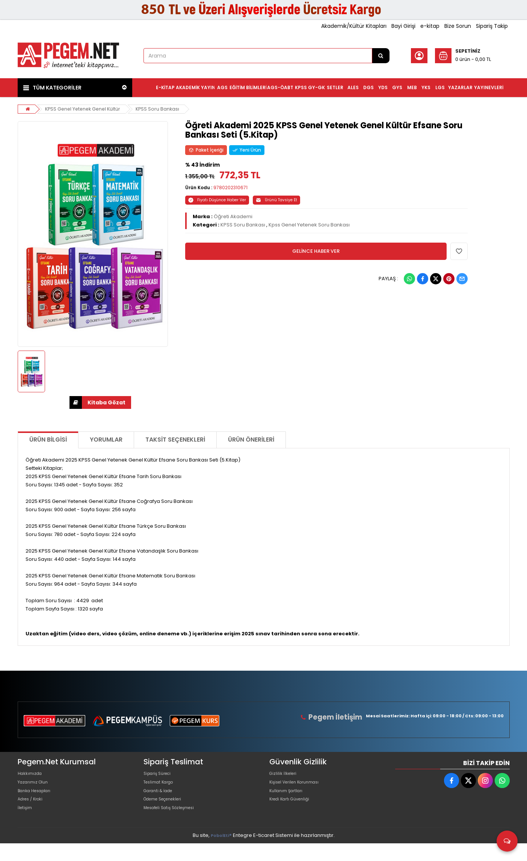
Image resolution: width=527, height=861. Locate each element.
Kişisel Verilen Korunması (299, 787)
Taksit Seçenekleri (175, 439)
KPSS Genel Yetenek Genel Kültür (85, 108)
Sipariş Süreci (160, 775)
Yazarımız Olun (36, 787)
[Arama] (381, 55)
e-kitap (429, 26)
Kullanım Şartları (288, 799)
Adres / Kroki (33, 811)
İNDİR (75, 402)
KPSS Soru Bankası (162, 108)
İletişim (26, 823)
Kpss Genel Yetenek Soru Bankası (309, 224)
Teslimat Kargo (161, 787)
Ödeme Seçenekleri (168, 811)
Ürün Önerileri (251, 439)
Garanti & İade (161, 799)
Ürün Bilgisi (48, 439)
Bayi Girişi (403, 26)
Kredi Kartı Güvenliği (293, 811)
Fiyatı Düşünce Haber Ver (217, 200)
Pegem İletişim (338, 717)
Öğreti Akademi (233, 216)
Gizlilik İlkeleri (285, 775)
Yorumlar (106, 439)
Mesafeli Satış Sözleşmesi (174, 823)
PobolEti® (221, 852)
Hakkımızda (32, 775)
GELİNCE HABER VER (316, 251)
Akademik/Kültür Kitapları (354, 26)
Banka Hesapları (38, 799)
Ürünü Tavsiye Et (276, 200)
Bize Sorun (457, 26)
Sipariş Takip (492, 26)
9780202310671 (230, 187)
